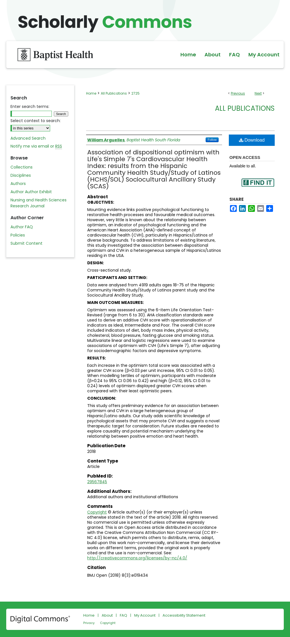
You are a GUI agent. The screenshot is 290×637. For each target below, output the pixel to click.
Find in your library (258, 186)
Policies (17, 235)
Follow (212, 139)
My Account (144, 615)
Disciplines (20, 175)
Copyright (97, 512)
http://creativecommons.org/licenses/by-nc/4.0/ (137, 558)
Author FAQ (21, 227)
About (107, 615)
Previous (238, 93)
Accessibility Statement (184, 615)
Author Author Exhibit (31, 192)
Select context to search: (35, 120)
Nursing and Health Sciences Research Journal (38, 203)
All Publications (114, 93)
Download (252, 140)
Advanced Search (28, 138)
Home (91, 93)
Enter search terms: (29, 106)
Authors (18, 183)
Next (258, 93)
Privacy (89, 623)
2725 (135, 93)
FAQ (123, 615)
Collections (21, 167)
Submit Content (26, 243)
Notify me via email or (36, 146)
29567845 (97, 482)
